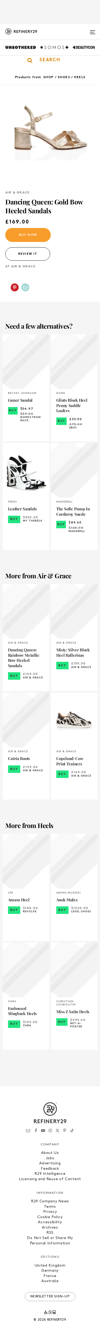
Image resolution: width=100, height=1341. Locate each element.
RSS (50, 1233)
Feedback (50, 1169)
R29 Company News (50, 1201)
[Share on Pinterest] (15, 287)
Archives (50, 1228)
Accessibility (50, 1222)
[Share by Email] (25, 287)
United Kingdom (50, 1266)
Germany (50, 1271)
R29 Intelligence (49, 1174)
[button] (49, 60)
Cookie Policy (49, 1217)
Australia (49, 1281)
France (50, 1276)
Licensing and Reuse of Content (50, 1179)
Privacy (50, 1212)
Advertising (50, 1163)
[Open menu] (92, 30)
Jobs (50, 1158)
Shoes (64, 77)
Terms (50, 1207)
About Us (50, 1153)
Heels (79, 77)
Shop (48, 77)
